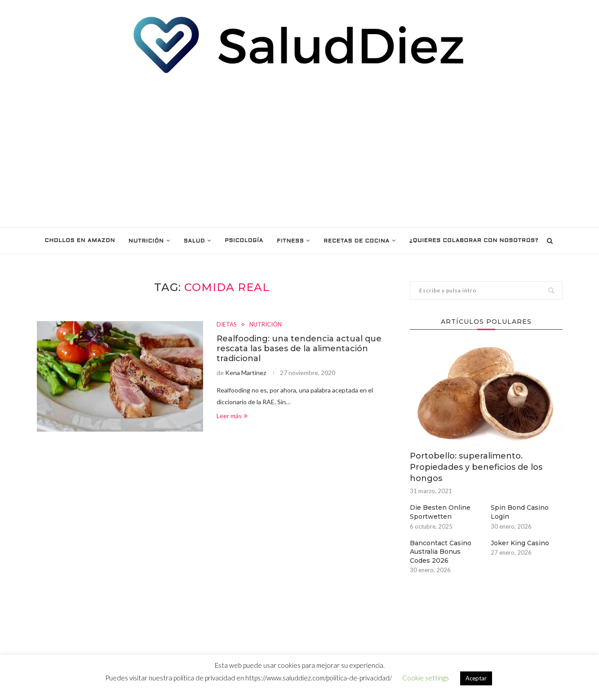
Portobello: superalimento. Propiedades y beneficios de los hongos (476, 467)
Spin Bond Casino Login (520, 512)
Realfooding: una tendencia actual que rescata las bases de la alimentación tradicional (299, 348)
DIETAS (227, 324)
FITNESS (290, 241)
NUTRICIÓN (146, 241)
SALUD (194, 241)
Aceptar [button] (476, 678)
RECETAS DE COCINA (357, 241)
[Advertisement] (300, 151)
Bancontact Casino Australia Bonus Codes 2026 (440, 552)
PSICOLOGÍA (244, 240)
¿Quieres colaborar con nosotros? (473, 240)
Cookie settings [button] (425, 678)
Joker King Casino (520, 543)
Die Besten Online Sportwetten (440, 512)
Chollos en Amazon (80, 240)
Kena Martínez (245, 372)
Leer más (232, 415)
